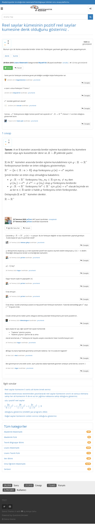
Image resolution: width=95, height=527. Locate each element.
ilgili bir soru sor (14, 228)
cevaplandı (53, 219)
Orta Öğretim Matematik (14, 464)
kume (15, 56)
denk (7, 56)
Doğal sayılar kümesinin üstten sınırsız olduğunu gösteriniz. (31, 416)
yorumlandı (36, 80)
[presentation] (5, 101)
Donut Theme (8, 511)
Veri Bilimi (8, 458)
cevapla (87, 83)
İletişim (4, 500)
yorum (19, 68)
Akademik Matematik (13, 432)
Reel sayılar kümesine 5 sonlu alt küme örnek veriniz (28, 389)
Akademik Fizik (10, 437)
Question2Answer (20, 515)
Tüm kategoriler (15, 426)
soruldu (65, 63)
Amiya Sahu (31, 511)
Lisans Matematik (21, 63)
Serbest (7, 469)
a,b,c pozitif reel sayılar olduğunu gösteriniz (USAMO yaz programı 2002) (47, 406)
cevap (9, 68)
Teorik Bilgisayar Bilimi (14, 442)
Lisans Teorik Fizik (12, 453)
